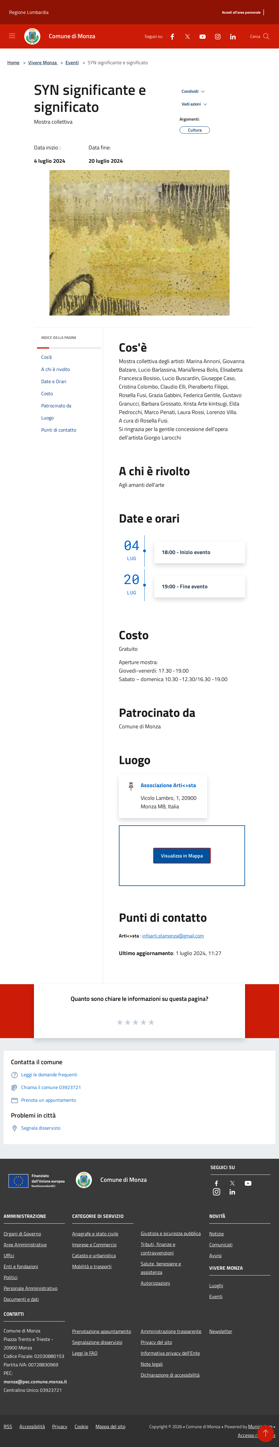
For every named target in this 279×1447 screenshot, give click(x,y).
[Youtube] (200, 36)
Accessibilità (32, 1426)
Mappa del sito (110, 1426)
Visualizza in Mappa (182, 855)
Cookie (81, 1426)
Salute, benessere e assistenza (161, 1268)
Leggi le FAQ (85, 1353)
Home (13, 62)
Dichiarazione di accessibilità (170, 1374)
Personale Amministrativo (30, 1288)
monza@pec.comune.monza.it (35, 1381)
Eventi (72, 62)
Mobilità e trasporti (92, 1266)
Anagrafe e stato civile (95, 1233)
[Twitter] (185, 36)
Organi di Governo (22, 1233)
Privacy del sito (156, 1342)
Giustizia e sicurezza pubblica (171, 1233)
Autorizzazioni (155, 1283)
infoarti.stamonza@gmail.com (173, 935)
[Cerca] (266, 36)
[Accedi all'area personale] (241, 12)
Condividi (194, 91)
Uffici (9, 1255)
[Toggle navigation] (12, 35)
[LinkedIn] (230, 36)
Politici (11, 1277)
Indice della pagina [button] (58, 337)
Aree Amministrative (25, 1244)
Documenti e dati (21, 1299)
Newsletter (220, 1331)
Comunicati (221, 1244)
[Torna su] (265, 1433)
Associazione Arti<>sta (168, 785)
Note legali (152, 1364)
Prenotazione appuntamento (101, 1331)
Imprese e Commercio (94, 1244)
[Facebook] (170, 36)
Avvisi (215, 1255)
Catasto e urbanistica (94, 1255)
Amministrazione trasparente (171, 1331)
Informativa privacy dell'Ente (170, 1353)
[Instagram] (215, 36)
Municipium (260, 1426)
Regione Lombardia (29, 12)
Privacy (59, 1426)
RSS (8, 1426)
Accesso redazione (256, 1435)
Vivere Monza (43, 62)
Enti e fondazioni (21, 1266)
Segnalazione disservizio (97, 1342)
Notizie (216, 1233)
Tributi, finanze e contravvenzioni (158, 1248)
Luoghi (216, 1285)
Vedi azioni (195, 104)
